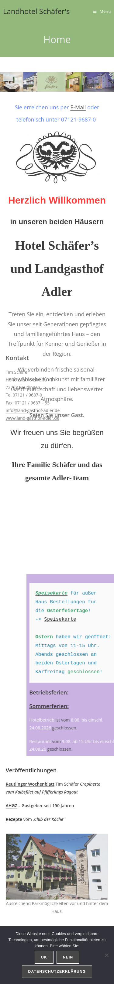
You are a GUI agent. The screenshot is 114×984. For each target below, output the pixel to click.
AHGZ (11, 805)
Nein (68, 957)
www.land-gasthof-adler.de (32, 108)
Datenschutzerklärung (57, 971)
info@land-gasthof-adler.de (33, 101)
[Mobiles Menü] (102, 11)
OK (44, 957)
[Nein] (106, 955)
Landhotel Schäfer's (36, 11)
